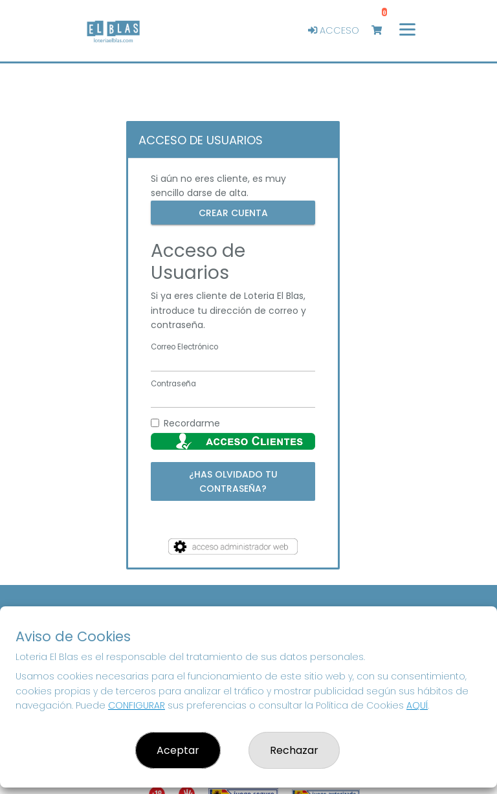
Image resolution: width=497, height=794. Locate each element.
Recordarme (192, 423)
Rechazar (294, 750)
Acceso (333, 30)
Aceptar (178, 750)
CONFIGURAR (136, 705)
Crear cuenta (233, 212)
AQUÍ (417, 705)
